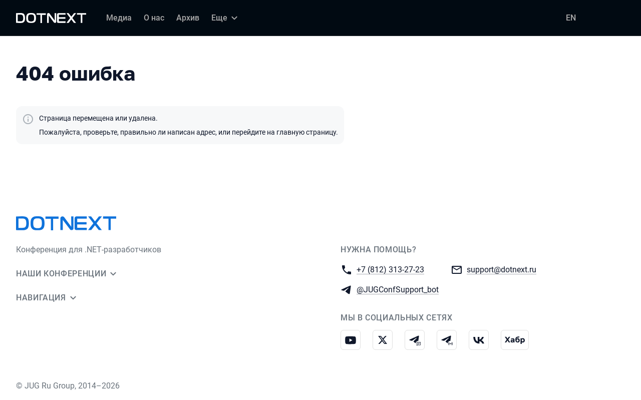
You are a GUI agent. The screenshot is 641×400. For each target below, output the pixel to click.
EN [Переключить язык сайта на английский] (571, 18)
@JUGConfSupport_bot (398, 289)
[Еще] (225, 18)
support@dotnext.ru (501, 269)
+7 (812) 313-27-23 (390, 269)
